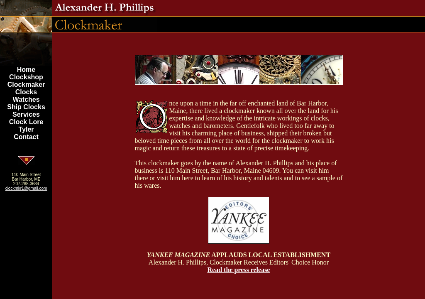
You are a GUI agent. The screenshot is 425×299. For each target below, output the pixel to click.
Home (26, 69)
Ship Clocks (26, 106)
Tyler (26, 129)
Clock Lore (26, 121)
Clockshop (26, 77)
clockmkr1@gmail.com (26, 188)
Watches (25, 99)
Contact (26, 136)
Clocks (26, 92)
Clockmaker (26, 84)
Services (26, 114)
